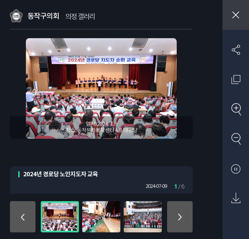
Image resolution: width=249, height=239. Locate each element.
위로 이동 (22, 216)
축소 (235, 138)
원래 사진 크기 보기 (235, 79)
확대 (235, 109)
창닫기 (235, 15)
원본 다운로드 (235, 198)
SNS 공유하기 (235, 49)
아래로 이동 (180, 216)
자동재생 (235, 168)
